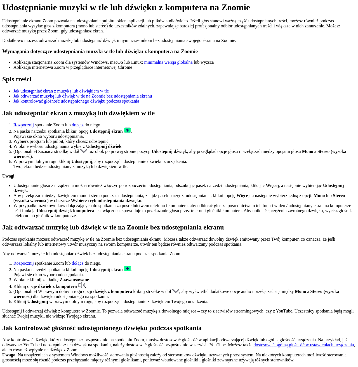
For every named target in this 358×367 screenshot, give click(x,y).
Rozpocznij (23, 124)
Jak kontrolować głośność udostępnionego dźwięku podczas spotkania (76, 101)
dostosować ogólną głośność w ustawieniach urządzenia (304, 344)
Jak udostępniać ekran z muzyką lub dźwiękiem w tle (61, 91)
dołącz (78, 124)
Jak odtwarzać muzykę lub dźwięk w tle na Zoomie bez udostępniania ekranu (82, 96)
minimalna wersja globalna (168, 62)
